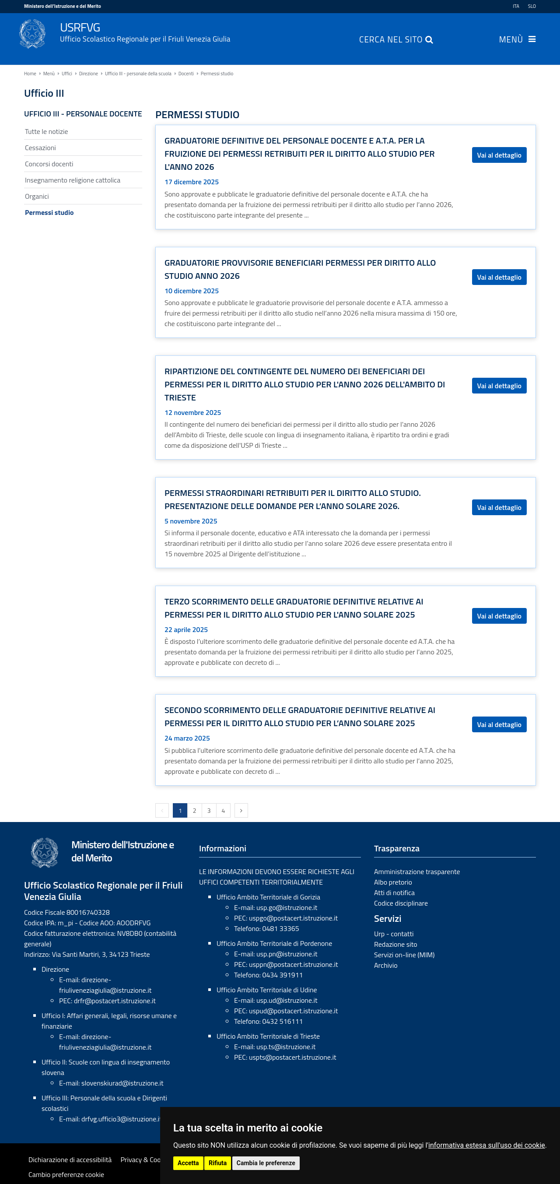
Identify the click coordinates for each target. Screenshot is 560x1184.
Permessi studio (217, 73)
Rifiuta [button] (218, 1162)
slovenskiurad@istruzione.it (122, 1083)
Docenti (186, 73)
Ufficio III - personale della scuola (138, 73)
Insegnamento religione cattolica (72, 180)
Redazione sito (395, 944)
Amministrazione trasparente (417, 871)
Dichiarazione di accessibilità (70, 1159)
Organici (37, 196)
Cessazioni (40, 147)
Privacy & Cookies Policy (155, 1159)
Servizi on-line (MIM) (404, 954)
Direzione (88, 73)
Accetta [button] (188, 1162)
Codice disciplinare (401, 903)
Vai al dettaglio (499, 155)
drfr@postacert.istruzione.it (115, 1000)
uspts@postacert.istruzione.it (292, 1057)
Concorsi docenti (49, 163)
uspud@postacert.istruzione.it (293, 1010)
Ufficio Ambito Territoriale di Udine (267, 989)
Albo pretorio (393, 882)
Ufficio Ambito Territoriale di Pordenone (274, 943)
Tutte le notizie (46, 131)
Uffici (67, 73)
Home (30, 73)
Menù (511, 40)
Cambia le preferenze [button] (266, 1162)
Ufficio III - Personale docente (83, 113)
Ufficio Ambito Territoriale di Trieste (268, 1036)
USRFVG (298, 31)
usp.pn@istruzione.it (287, 954)
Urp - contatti (394, 933)
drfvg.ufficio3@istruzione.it (121, 1119)
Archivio (386, 965)
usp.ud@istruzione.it (287, 1000)
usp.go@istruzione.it (286, 907)
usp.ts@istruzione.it (285, 1046)
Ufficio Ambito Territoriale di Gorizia (268, 897)
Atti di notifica (394, 892)
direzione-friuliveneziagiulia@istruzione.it (105, 984)
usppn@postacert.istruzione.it (293, 964)
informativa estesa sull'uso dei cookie (486, 1145)
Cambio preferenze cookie (66, 1174)
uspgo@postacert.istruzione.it (293, 918)
